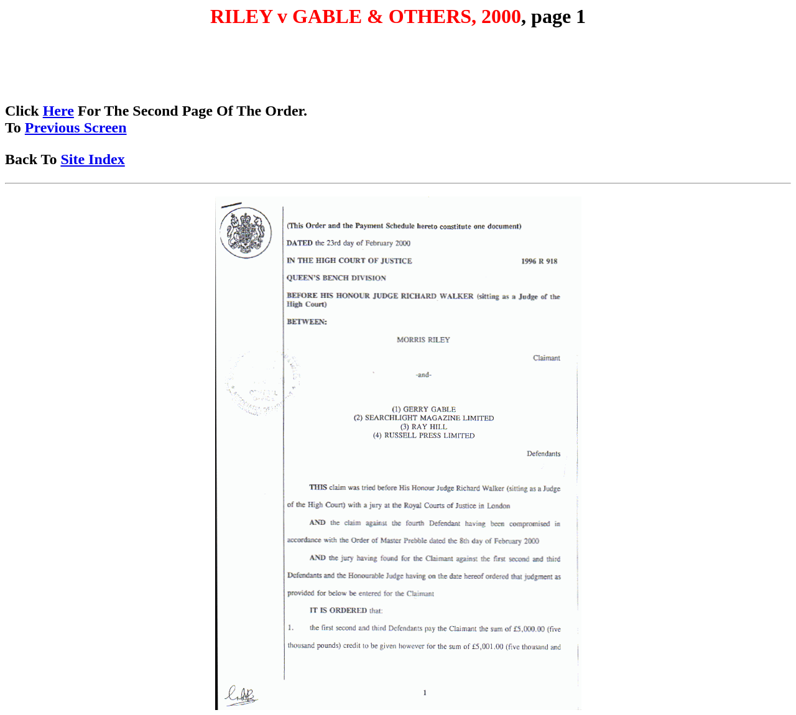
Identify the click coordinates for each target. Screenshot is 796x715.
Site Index (92, 159)
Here (58, 111)
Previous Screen (76, 127)
